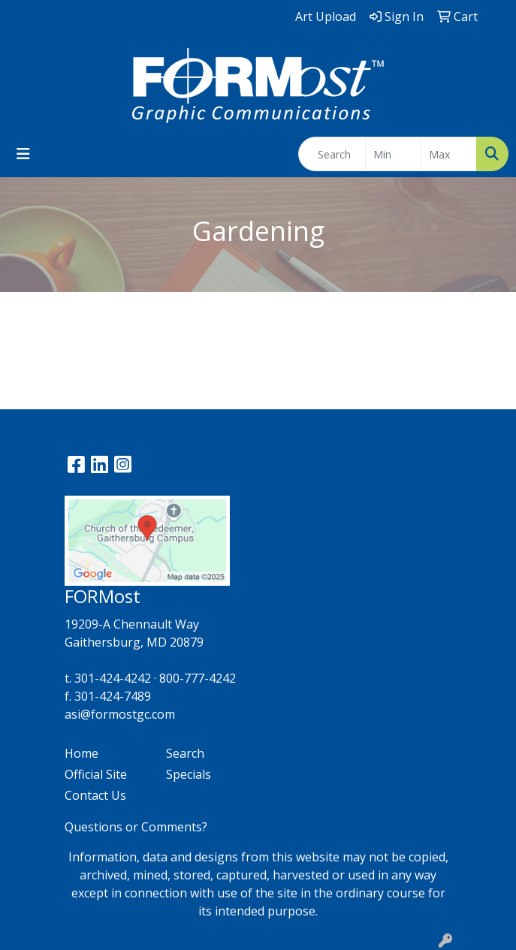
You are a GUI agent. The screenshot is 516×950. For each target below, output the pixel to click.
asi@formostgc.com (120, 714)
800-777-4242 (197, 678)
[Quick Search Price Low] (393, 154)
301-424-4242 (112, 678)
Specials (188, 774)
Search (185, 753)
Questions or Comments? (136, 827)
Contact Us (95, 795)
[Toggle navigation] (23, 153)
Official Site (96, 774)
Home (81, 753)
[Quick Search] (332, 154)
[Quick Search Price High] (449, 154)
